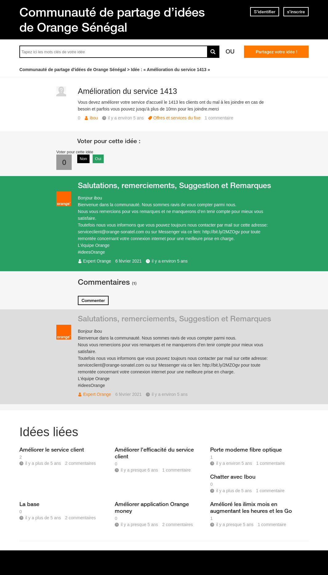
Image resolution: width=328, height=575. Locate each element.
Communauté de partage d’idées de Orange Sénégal (112, 19)
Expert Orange (97, 261)
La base (29, 504)
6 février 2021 (128, 261)
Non (83, 158)
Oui (98, 158)
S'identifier (264, 11)
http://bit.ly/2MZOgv (221, 231)
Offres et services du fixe (177, 117)
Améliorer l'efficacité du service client (154, 453)
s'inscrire (296, 11)
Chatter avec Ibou (232, 476)
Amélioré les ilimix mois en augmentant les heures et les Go (251, 507)
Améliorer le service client (51, 449)
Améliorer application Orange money (152, 507)
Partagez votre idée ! (276, 51)
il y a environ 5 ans (170, 261)
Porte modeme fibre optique (246, 449)
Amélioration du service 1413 (127, 91)
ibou (94, 117)
